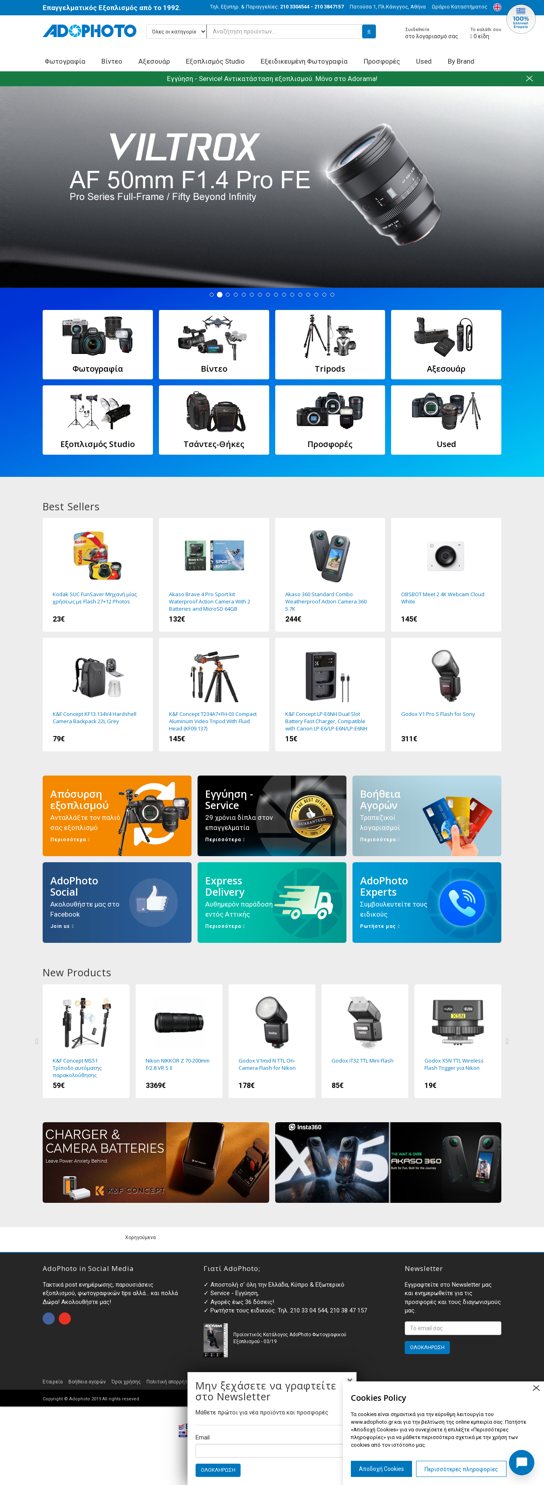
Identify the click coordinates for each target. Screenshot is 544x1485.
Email (203, 1437)
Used (424, 61)
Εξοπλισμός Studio (215, 61)
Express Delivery (272, 902)
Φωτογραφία (65, 61)
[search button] (369, 31)
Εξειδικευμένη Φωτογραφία (304, 61)
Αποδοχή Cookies (381, 1469)
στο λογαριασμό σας (431, 33)
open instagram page (65, 1318)
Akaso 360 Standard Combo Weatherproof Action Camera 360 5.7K (330, 575)
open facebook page (49, 1318)
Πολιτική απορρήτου (169, 1382)
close (536, 1388)
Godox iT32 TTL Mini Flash (364, 1041)
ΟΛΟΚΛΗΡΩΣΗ (218, 1470)
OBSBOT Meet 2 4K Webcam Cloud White (446, 575)
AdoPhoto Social (117, 902)
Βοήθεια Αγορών (426, 816)
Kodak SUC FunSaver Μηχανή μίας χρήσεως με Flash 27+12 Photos (98, 575)
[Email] (272, 1451)
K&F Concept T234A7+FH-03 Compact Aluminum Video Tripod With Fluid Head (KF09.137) (214, 694)
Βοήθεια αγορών (87, 1382)
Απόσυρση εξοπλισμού (117, 816)
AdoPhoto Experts (426, 902)
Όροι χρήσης (126, 1382)
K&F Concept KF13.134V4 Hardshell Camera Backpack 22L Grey (98, 694)
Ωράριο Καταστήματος (459, 7)
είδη (485, 33)
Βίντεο (111, 61)
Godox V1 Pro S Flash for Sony (446, 694)
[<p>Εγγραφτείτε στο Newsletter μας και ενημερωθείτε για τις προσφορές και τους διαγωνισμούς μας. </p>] (453, 1328)
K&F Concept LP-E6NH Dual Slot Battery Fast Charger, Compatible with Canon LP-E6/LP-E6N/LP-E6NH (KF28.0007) (330, 694)
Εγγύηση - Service (272, 816)
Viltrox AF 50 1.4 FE (272, 187)
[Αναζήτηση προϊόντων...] (261, 31)
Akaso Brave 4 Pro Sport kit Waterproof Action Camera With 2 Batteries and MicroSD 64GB (214, 575)
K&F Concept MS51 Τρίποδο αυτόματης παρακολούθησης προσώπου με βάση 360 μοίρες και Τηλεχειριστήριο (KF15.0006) (86, 1041)
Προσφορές (382, 61)
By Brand (461, 61)
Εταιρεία (53, 1382)
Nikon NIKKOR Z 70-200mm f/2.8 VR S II (179, 1041)
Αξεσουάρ (154, 61)
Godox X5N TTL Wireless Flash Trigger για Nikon (457, 1041)
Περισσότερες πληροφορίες (461, 1469)
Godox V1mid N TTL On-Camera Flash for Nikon (272, 1041)
